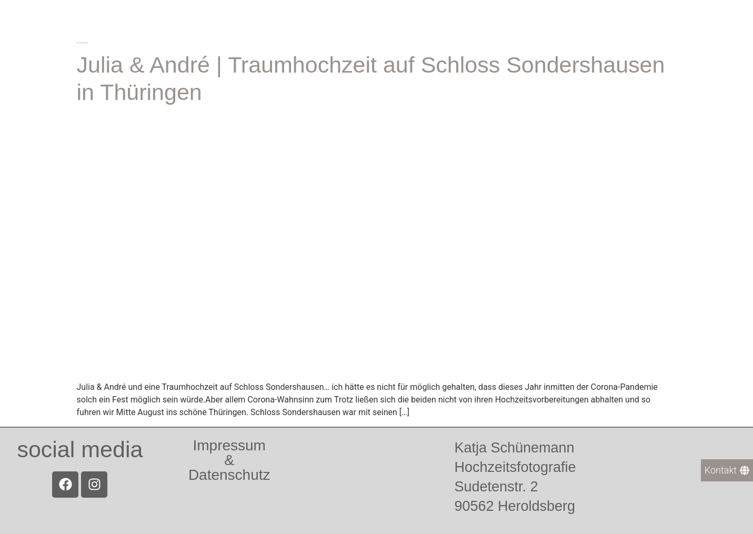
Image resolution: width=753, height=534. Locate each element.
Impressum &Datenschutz (229, 460)
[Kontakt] (727, 470)
